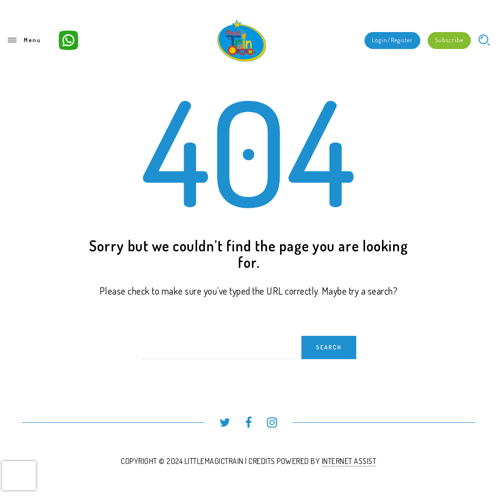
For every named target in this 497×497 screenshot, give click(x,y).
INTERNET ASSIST (349, 461)
